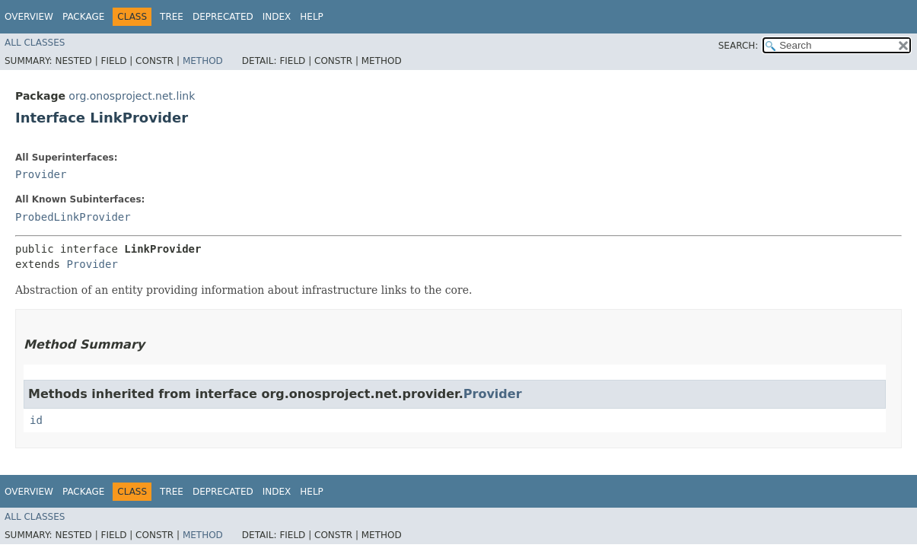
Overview (29, 16)
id (36, 420)
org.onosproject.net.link (131, 96)
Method (203, 61)
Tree (171, 16)
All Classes (35, 42)
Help (311, 16)
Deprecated (223, 16)
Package (83, 16)
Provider (40, 174)
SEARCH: (738, 45)
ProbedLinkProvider (73, 217)
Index (277, 16)
